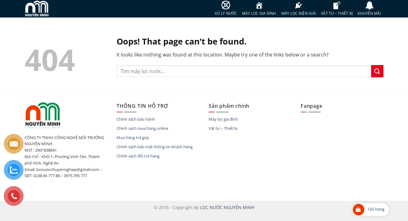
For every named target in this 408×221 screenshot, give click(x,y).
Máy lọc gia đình (223, 119)
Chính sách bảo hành (136, 119)
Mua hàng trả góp (133, 137)
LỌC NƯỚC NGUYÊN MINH (227, 207)
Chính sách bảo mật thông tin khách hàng (155, 146)
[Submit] (377, 71)
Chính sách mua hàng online (142, 128)
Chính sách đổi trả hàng (138, 156)
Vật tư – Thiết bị (223, 128)
